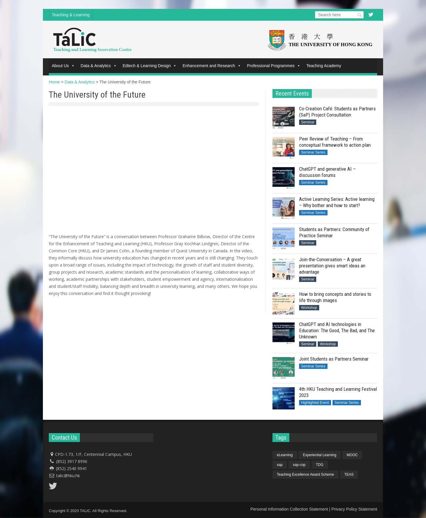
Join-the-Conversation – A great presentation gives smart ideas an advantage (332, 265)
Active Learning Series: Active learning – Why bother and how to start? (337, 202)
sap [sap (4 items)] (280, 465)
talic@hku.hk (68, 475)
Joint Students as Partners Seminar (334, 359)
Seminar (307, 122)
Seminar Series (313, 152)
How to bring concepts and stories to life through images (335, 297)
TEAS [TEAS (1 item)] (349, 474)
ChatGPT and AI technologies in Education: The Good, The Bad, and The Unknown (337, 330)
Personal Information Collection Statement (289, 509)
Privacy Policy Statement (354, 509)
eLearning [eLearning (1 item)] (285, 455)
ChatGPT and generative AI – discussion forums (327, 172)
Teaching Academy (323, 65)
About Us (63, 65)
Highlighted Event (315, 403)
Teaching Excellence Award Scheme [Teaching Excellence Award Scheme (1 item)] (305, 474)
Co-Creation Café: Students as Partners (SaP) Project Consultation (337, 112)
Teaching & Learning (71, 14)
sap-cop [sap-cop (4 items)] (299, 465)
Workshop (309, 308)
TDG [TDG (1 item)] (319, 465)
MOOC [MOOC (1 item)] (352, 455)
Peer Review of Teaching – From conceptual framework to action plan (335, 142)
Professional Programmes (274, 65)
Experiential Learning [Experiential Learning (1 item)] (319, 455)
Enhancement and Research (212, 65)
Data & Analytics (99, 65)
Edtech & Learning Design (150, 65)
